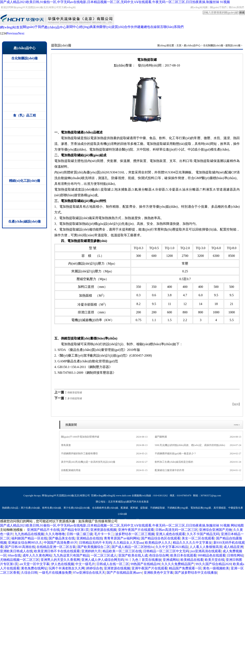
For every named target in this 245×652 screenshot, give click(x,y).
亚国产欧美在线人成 (133, 555)
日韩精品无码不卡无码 (95, 542)
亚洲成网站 (171, 559)
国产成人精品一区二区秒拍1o (132, 547)
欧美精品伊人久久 (158, 542)
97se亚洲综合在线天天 (89, 572)
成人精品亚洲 (233, 547)
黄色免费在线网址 (34, 568)
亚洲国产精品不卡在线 (43, 529)
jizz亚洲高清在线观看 (205, 551)
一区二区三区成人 (104, 555)
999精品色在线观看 (212, 555)
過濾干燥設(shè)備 (24, 99)
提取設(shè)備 (24, 66)
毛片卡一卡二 (104, 534)
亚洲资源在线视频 (103, 529)
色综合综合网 (159, 555)
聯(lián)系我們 (236, 7)
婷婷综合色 (94, 568)
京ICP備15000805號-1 (129, 520)
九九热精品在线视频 (29, 534)
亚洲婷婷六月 (91, 551)
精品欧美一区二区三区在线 (122, 551)
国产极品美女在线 (62, 538)
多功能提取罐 (74, 398)
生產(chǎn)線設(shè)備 (24, 221)
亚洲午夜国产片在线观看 (136, 529)
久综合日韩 (29, 572)
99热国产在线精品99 (145, 564)
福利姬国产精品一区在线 (29, 538)
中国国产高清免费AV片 (60, 542)
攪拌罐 (24, 196)
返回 (236, 404)
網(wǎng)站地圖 (199, 7)
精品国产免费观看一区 (185, 568)
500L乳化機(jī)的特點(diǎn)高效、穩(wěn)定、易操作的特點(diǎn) (198, 445)
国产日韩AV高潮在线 (20, 547)
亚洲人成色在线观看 (170, 534)
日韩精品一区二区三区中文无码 (166, 551)
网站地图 (237, 525)
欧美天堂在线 (214, 559)
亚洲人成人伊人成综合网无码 (102, 559)
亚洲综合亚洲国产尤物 (215, 529)
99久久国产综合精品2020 (214, 564)
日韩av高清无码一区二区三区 (176, 529)
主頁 (178, 45)
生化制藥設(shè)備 (24, 58)
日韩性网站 (235, 555)
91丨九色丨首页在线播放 (143, 559)
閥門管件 (24, 107)
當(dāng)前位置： (166, 45)
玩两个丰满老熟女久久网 (67, 568)
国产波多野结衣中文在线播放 (196, 572)
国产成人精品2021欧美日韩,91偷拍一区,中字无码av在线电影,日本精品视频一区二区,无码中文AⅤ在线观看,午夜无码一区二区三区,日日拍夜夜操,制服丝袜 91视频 (115, 2)
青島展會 (104, 445)
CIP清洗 (24, 156)
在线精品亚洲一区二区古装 (56, 547)
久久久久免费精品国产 (177, 564)
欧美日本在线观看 (183, 555)
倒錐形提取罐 (74, 392)
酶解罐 (24, 139)
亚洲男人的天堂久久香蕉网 (60, 559)
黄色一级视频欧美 (216, 568)
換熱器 (24, 205)
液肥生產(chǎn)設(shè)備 (24, 213)
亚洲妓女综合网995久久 (25, 542)
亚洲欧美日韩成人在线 (16, 551)
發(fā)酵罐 (24, 123)
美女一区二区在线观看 (198, 538)
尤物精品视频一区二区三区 (19, 559)
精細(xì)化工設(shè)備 (24, 180)
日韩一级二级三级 (80, 534)
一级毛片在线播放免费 (55, 572)
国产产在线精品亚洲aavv (124, 572)
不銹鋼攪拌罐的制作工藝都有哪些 (104, 453)
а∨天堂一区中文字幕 (34, 564)
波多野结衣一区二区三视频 (134, 534)
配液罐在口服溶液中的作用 (198, 470)
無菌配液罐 (24, 90)
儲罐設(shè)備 (24, 82)
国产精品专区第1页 (75, 529)
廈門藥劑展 (198, 437)
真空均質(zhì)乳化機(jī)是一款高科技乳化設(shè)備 (104, 462)
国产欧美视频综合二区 (93, 547)
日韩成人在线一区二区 (112, 564)
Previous (12, 33)
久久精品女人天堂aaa (128, 542)
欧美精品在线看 (191, 559)
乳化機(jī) (24, 172)
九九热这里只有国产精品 (71, 555)
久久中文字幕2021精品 (171, 547)
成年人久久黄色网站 (37, 555)
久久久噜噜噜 (55, 534)
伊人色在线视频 (62, 564)
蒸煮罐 (24, 164)
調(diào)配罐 (24, 148)
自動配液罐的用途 (104, 470)
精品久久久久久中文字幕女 (192, 542)
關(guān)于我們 (218, 7)
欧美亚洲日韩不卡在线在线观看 (57, 551)
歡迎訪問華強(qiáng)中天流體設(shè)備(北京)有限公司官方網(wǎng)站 (38, 7)
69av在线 (14, 555)
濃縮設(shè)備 (24, 74)
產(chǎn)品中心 (192, 45)
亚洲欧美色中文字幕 (158, 572)
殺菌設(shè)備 (24, 131)
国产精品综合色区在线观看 (160, 538)
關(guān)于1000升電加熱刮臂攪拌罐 (104, 437)
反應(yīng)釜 (24, 188)
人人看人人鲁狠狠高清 (205, 547)
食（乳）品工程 (24, 115)
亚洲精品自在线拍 (89, 538)
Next (21, 33)
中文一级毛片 (85, 564)
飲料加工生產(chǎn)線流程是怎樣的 (198, 462)
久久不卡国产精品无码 (203, 534)
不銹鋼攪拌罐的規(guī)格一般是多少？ (198, 453)
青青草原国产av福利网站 (122, 538)
